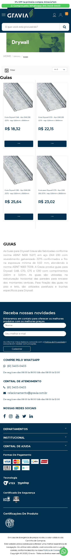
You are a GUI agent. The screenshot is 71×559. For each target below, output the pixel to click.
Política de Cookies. (52, 551)
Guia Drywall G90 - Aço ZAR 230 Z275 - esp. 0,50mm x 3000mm (17, 195)
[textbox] (35, 28)
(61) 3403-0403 (14, 367)
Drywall (20, 57)
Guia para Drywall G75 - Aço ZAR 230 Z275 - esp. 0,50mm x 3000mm (51, 195)
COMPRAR (18, 145)
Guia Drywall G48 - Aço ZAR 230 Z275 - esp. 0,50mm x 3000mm (17, 122)
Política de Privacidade (54, 343)
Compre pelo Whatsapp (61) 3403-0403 (35, 5)
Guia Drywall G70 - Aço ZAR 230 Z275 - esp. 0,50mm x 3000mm (51, 122)
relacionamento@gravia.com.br (25, 394)
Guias (31, 57)
